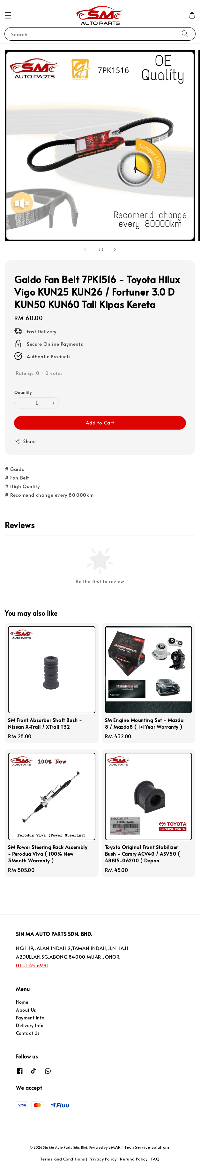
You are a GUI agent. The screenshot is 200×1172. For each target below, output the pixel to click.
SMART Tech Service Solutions (139, 1147)
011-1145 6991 (32, 965)
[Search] (185, 34)
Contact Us (28, 1033)
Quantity (23, 392)
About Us (26, 1010)
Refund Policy (133, 1159)
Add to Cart (100, 422)
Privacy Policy (102, 1159)
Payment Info (30, 1018)
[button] (8, 15)
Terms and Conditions (62, 1159)
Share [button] (25, 441)
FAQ (155, 1159)
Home (22, 1002)
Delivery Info (30, 1025)
